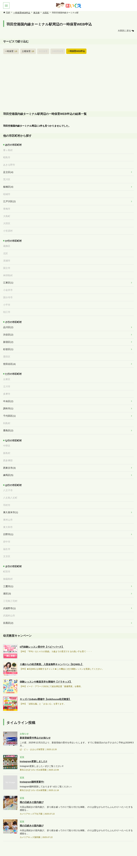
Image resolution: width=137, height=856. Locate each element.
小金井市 (8, 285)
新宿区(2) (8, 336)
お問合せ (105, 848)
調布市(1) (8, 401)
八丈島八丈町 (10, 488)
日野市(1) (8, 523)
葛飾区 (6, 243)
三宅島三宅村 (10, 588)
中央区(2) (8, 394)
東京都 (36, 12)
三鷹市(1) (8, 574)
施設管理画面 (90, 848)
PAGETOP (126, 839)
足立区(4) (8, 171)
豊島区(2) (8, 422)
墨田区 (6, 350)
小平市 (6, 300)
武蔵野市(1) (9, 595)
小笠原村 (8, 228)
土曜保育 (27, 51)
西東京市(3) (9, 459)
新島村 (6, 444)
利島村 (6, 415)
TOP (8, 12)
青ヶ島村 (8, 149)
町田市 (6, 560)
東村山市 (8, 509)
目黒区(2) (8, 610)
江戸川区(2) (9, 199)
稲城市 (6, 192)
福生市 (6, 538)
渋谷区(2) (8, 329)
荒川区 (6, 178)
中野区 (6, 437)
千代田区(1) (9, 408)
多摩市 (6, 387)
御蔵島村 (8, 567)
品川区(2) (8, 322)
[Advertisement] (68, 83)
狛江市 (6, 307)
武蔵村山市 (9, 602)
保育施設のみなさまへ (45, 848)
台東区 (6, 372)
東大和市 (8, 516)
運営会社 (119, 848)
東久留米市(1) (10, 502)
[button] (6, 5)
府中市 (6, 531)
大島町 (6, 213)
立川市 (6, 379)
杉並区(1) (8, 343)
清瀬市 (6, 257)
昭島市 (6, 156)
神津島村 (8, 271)
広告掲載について (69, 848)
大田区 (46, 12)
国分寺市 (8, 292)
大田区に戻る (125, 30)
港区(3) (7, 581)
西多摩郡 (8, 451)
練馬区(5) (8, 466)
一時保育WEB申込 (21, 12)
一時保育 (11, 51)
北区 (5, 250)
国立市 (6, 264)
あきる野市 (9, 164)
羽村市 (6, 495)
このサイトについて (22, 848)
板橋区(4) (8, 185)
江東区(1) (8, 278)
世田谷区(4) (9, 357)
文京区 (6, 545)
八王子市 (8, 481)
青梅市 (6, 206)
